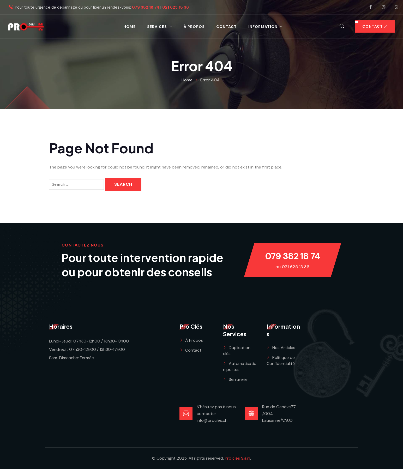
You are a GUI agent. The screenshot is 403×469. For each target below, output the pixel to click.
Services (157, 26)
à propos (194, 26)
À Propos (194, 340)
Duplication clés (236, 350)
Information (263, 26)
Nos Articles (283, 347)
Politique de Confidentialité (281, 360)
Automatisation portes (239, 366)
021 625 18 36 (175, 7)
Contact (226, 26)
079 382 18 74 (145, 7)
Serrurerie (238, 379)
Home (129, 26)
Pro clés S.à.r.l (237, 458)
